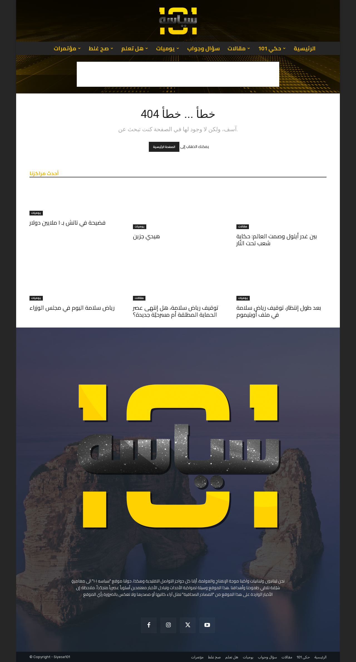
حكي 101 (272, 48)
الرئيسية (305, 48)
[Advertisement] (178, 74)
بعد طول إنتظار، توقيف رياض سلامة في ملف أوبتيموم (278, 311)
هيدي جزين (146, 236)
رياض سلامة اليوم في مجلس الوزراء (72, 307)
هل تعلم (134, 48)
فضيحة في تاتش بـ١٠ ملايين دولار (67, 222)
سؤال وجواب (203, 48)
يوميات (167, 48)
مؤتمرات (67, 48)
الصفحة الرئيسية (164, 147)
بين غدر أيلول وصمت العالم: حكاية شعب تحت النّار (276, 240)
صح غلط (101, 48)
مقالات (239, 48)
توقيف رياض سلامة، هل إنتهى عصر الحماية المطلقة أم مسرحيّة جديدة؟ (175, 311)
